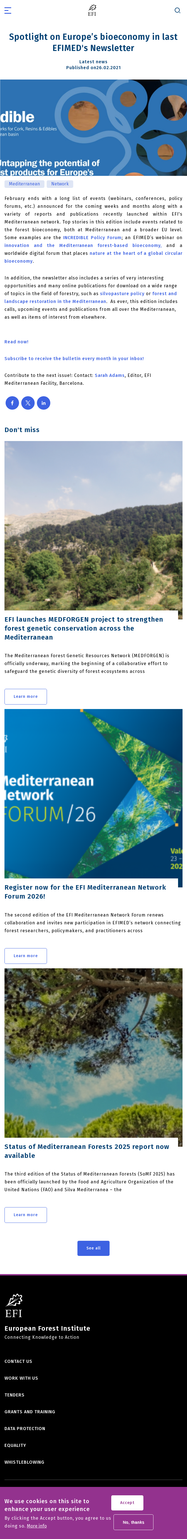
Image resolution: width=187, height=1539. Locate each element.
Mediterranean (24, 183)
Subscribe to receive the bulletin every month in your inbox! (74, 358)
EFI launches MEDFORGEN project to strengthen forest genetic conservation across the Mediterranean (83, 628)
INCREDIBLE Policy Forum (92, 237)
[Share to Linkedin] (43, 403)
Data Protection (24, 1428)
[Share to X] (28, 403)
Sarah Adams (110, 375)
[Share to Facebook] (12, 403)
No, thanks (133, 1525)
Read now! (16, 341)
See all (93, 1248)
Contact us (18, 1361)
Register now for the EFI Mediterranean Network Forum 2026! (85, 891)
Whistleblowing (24, 1462)
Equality (15, 1445)
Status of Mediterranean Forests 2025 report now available (86, 1151)
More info (37, 1529)
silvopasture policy (122, 293)
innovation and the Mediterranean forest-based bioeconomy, (83, 245)
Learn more (26, 696)
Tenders (14, 1395)
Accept (127, 1505)
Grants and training (29, 1411)
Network (60, 183)
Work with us (21, 1378)
